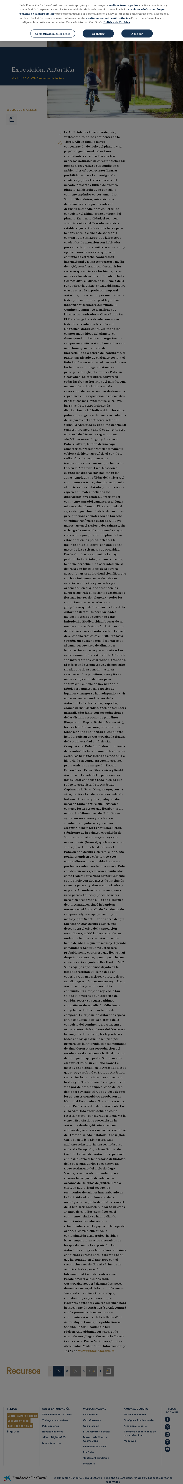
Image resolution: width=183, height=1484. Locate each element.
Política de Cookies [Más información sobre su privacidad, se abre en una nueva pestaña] (116, 19)
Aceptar (137, 30)
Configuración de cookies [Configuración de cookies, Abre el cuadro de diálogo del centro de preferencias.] (52, 30)
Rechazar (98, 30)
